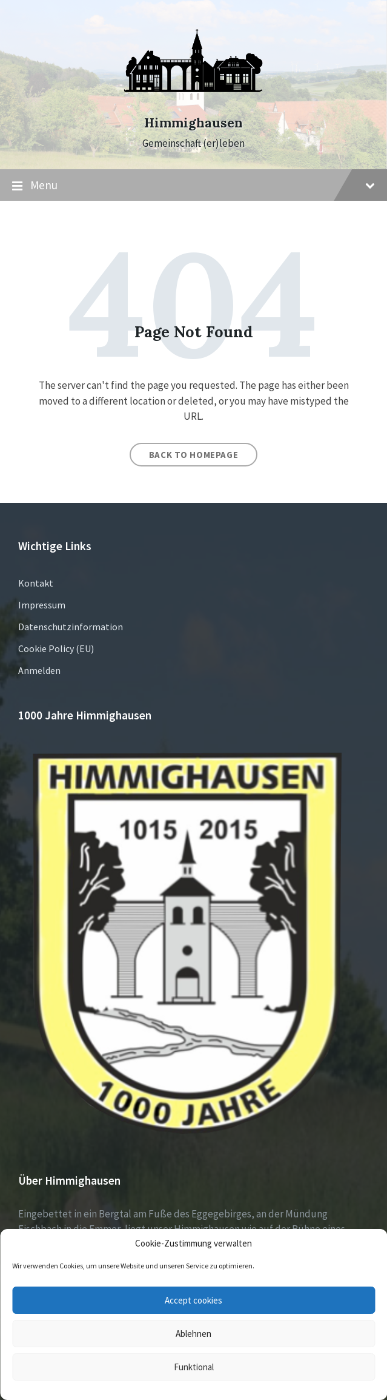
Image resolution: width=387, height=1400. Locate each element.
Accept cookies (193, 1300)
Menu (193, 186)
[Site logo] (193, 101)
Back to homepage (194, 454)
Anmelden (39, 670)
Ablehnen (193, 1333)
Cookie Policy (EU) (56, 648)
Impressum (41, 605)
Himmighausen (193, 123)
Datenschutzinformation (70, 627)
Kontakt (35, 583)
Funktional (194, 1367)
